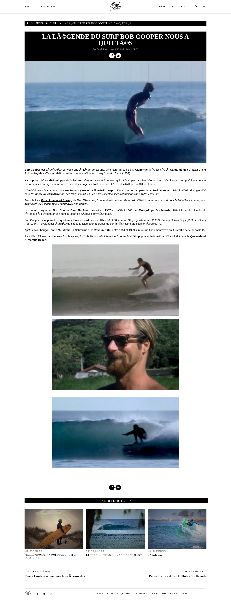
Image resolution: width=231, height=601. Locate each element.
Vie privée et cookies (177, 594)
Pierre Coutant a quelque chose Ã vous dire (55, 576)
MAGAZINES (48, 6)
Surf (53, 23)
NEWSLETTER (131, 594)
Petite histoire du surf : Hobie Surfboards (177, 576)
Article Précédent (38, 571)
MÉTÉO (163, 6)
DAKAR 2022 (155, 554)
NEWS (28, 6)
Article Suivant (194, 571)
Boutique (178, 6)
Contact (143, 594)
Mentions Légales (158, 594)
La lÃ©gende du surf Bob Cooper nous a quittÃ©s (97, 23)
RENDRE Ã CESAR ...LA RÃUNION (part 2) (115, 555)
